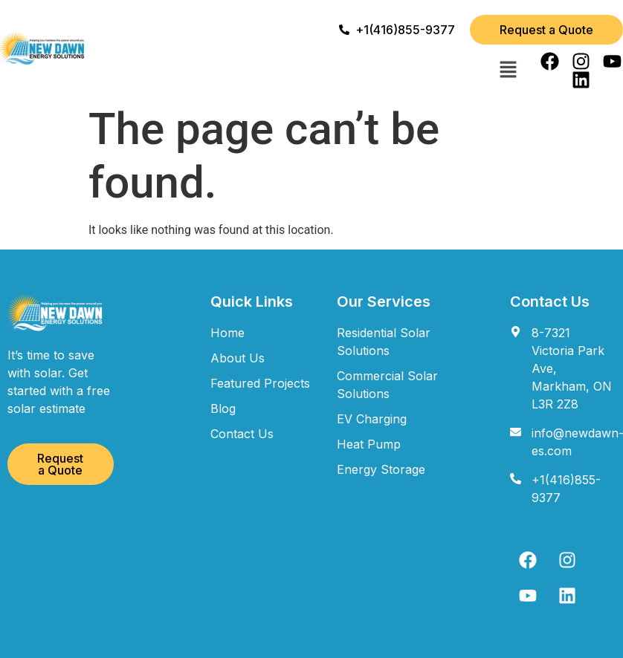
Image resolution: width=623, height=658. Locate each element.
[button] (508, 70)
